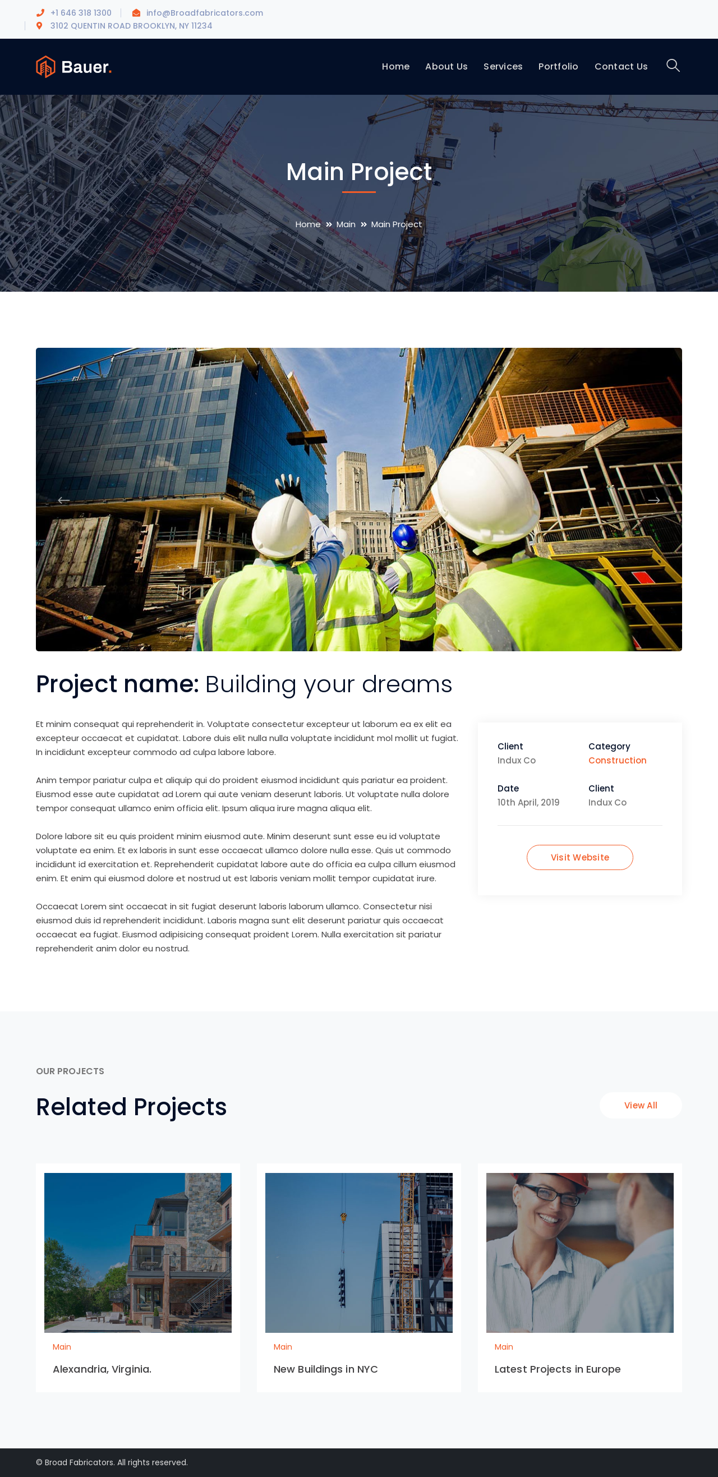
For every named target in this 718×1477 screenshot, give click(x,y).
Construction (617, 760)
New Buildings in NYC (326, 1369)
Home (308, 224)
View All (640, 1105)
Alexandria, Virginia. (102, 1369)
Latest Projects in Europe (558, 1369)
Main (346, 224)
